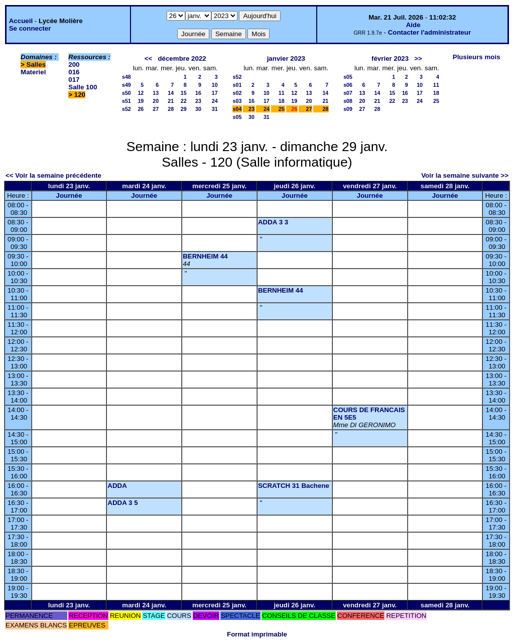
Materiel (33, 72)
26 (141, 109)
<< (149, 58)
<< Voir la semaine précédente (53, 175)
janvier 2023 (286, 58)
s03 (237, 101)
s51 (126, 101)
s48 (126, 77)
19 (141, 101)
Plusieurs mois (476, 57)
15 (184, 93)
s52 (126, 109)
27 (156, 109)
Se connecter (30, 28)
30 (198, 109)
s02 (237, 93)
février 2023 (390, 58)
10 (215, 85)
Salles (36, 64)
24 (215, 101)
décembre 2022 (182, 58)
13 (156, 93)
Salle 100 (82, 87)
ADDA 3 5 (122, 502)
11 (282, 93)
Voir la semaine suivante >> (464, 175)
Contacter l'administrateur (429, 32)
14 (171, 93)
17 (215, 93)
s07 (347, 93)
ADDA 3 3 (273, 222)
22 (184, 101)
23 (198, 101)
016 (73, 72)
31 (215, 109)
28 (171, 109)
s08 (347, 101)
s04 (237, 109)
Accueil (21, 21)
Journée (69, 195)
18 (282, 101)
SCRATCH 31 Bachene (293, 485)
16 (198, 93)
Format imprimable (257, 634)
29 (184, 109)
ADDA (117, 485)
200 (73, 64)
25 (282, 109)
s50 (126, 93)
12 (141, 93)
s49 (126, 85)
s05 (237, 117)
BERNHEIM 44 (205, 256)
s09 (347, 109)
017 (73, 79)
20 (156, 101)
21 (171, 101)
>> (418, 58)
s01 (237, 85)
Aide (413, 25)
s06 (347, 85)
